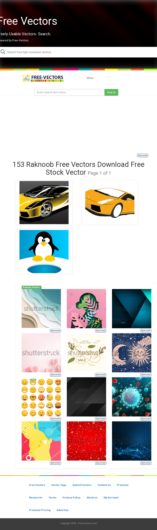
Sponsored (142, 155)
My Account (111, 497)
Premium (123, 485)
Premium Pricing (39, 510)
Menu (90, 78)
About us (92, 497)
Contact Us (104, 485)
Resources (35, 497)
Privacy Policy (71, 497)
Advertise (63, 510)
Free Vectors (37, 485)
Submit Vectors (81, 485)
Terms (52, 497)
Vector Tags (58, 485)
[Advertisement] (80, 124)
